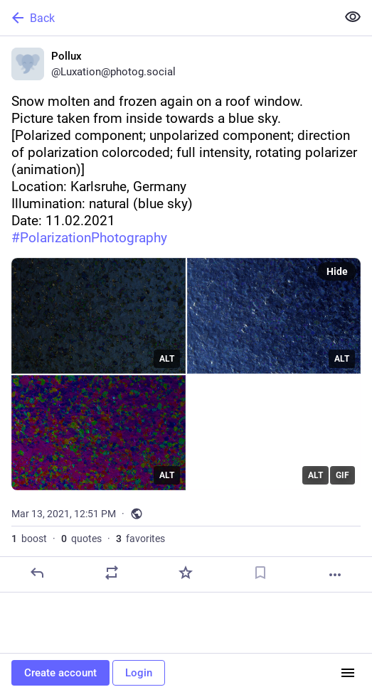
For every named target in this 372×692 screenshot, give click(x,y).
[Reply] (37, 572)
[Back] (167, 18)
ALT (166, 359)
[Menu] (348, 673)
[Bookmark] (260, 572)
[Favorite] (185, 572)
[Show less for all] (353, 17)
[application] (274, 433)
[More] (335, 574)
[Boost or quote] (111, 572)
